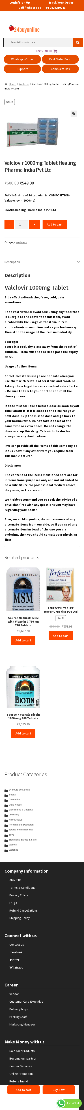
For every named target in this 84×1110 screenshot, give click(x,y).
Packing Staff (18, 1017)
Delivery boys (18, 1009)
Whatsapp (16, 967)
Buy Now (59, 1090)
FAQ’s (13, 903)
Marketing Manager (22, 1024)
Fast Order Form (60, 59)
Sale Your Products (22, 1051)
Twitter (14, 959)
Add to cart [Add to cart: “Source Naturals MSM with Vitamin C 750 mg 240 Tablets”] (23, 640)
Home (12, 84)
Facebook (15, 952)
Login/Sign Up (19, 2)
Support (22, 69)
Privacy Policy (18, 895)
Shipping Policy (19, 918)
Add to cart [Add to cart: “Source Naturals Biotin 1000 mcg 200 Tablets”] (23, 733)
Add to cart (54, 224)
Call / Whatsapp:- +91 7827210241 (42, 8)
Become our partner (23, 1058)
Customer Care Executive (26, 1001)
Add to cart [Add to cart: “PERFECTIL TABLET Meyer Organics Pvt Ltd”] (61, 636)
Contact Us (16, 945)
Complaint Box (60, 69)
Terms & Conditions (22, 888)
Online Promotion (21, 1074)
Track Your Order (60, 2)
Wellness (24, 84)
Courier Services (20, 1066)
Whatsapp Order (22, 59)
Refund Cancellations (23, 910)
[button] (74, 114)
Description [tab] (12, 262)
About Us (15, 880)
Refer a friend (18, 1081)
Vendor (14, 994)
